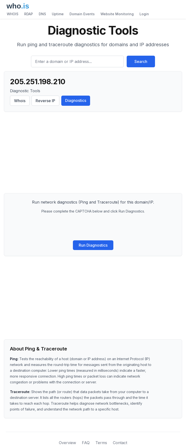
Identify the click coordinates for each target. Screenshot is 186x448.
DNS (42, 14)
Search (140, 61)
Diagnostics (75, 100)
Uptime (58, 14)
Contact (120, 442)
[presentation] (93, 227)
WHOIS (12, 14)
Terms (101, 442)
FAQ (86, 442)
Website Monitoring (117, 14)
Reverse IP (45, 100)
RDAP (28, 14)
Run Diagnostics (93, 245)
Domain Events (82, 14)
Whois (19, 100)
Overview (67, 442)
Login (144, 14)
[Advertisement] (93, 153)
